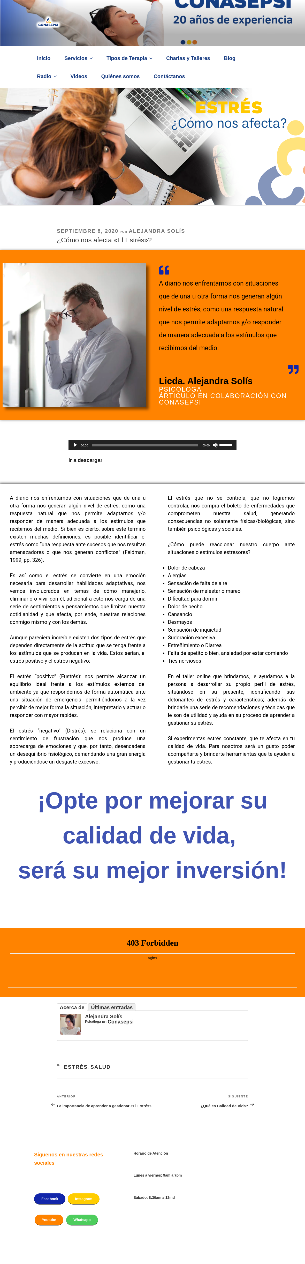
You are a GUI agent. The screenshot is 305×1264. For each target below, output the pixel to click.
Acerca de (72, 1007)
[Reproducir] (75, 445)
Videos (78, 76)
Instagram (83, 1199)
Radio (47, 76)
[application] (152, 445)
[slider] (145, 445)
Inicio (43, 58)
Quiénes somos (120, 76)
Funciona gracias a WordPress (72, 1251)
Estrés (76, 1067)
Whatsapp (82, 1220)
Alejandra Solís (157, 231)
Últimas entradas (112, 1007)
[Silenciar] (215, 445)
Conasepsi (121, 1021)
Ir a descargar (85, 460)
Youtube (49, 1220)
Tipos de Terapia (130, 58)
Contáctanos (169, 76)
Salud (100, 1067)
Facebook (49, 1199)
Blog (229, 58)
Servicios (79, 58)
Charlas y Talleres (188, 58)
